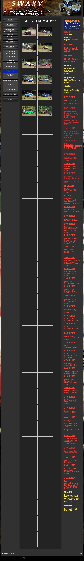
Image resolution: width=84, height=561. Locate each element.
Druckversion (6, 553)
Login (81, 553)
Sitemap (12, 553)
